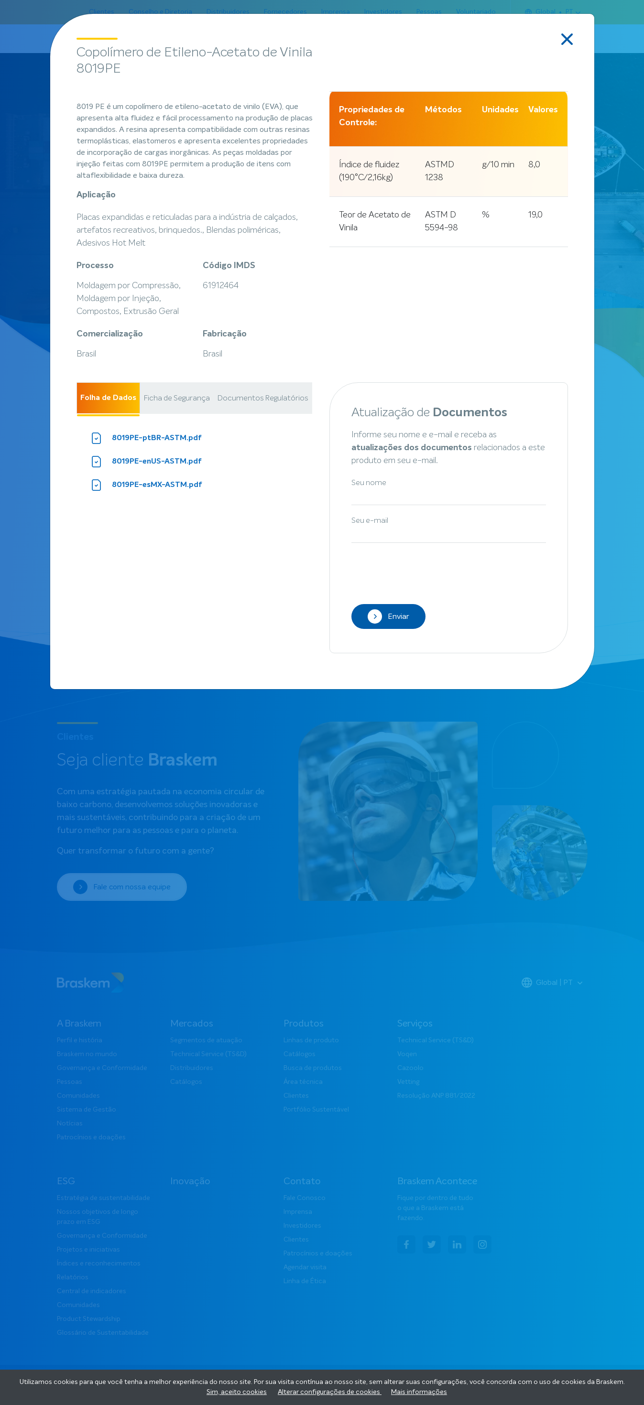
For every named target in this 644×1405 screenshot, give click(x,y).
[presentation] (424, 571)
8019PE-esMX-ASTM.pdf (146, 485)
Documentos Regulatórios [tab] (263, 398)
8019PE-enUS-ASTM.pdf (146, 461)
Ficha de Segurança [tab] (177, 398)
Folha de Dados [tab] (108, 398)
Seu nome (368, 482)
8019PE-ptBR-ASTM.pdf (146, 438)
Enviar (388, 616)
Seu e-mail (369, 520)
